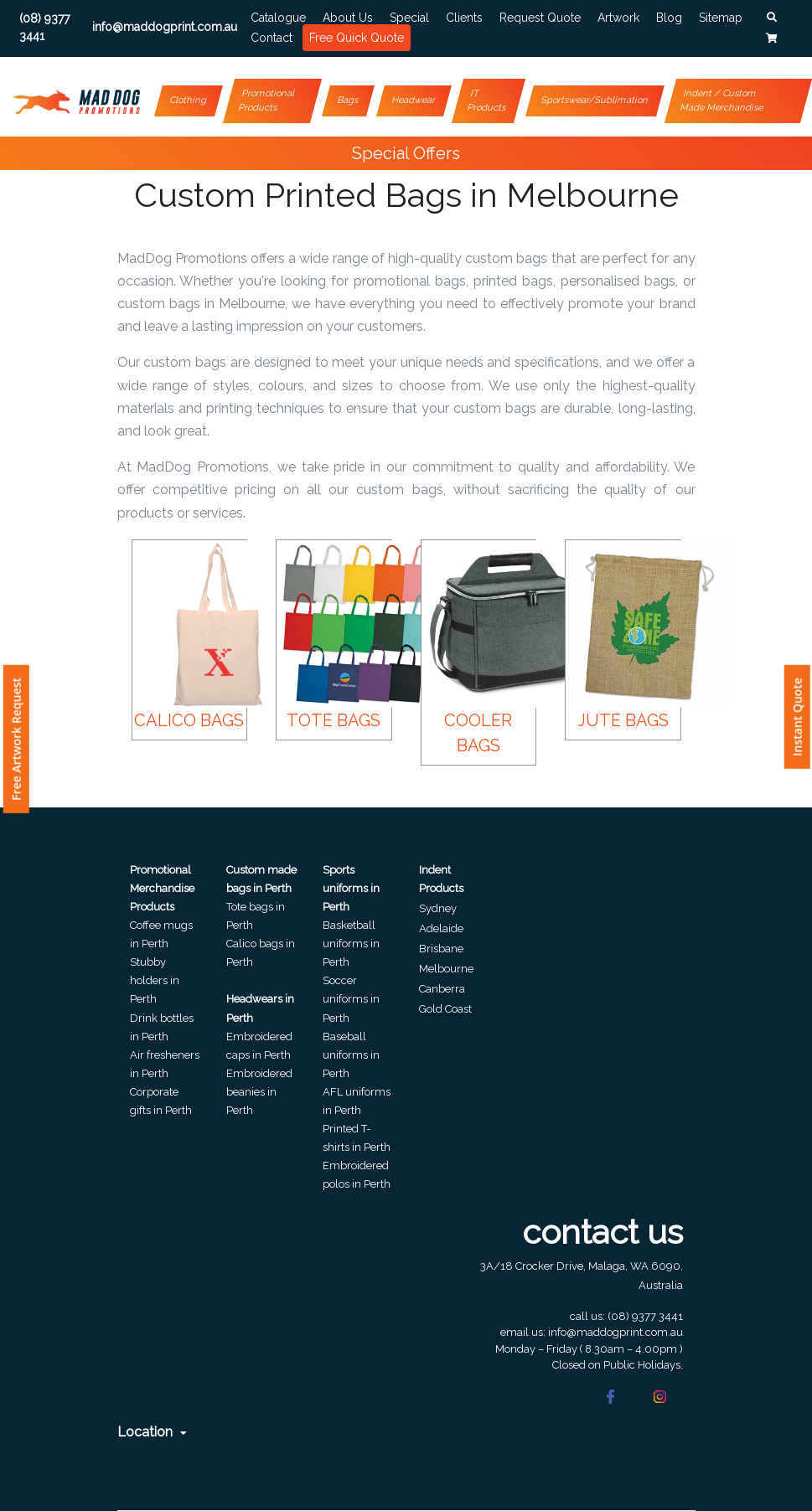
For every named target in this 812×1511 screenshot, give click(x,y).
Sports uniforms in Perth (351, 888)
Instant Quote (797, 717)
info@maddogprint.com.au (615, 1332)
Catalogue (278, 17)
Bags (347, 100)
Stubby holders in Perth (154, 980)
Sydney (438, 908)
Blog (669, 17)
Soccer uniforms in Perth (351, 999)
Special (409, 17)
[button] (772, 18)
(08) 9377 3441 (645, 1316)
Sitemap (720, 17)
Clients (464, 17)
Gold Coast (445, 1009)
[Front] (76, 96)
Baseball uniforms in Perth (351, 1055)
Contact (271, 37)
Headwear (413, 100)
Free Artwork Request (16, 739)
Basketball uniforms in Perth (351, 943)
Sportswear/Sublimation (594, 100)
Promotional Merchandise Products (162, 888)
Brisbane (441, 948)
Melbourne (446, 968)
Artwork (618, 17)
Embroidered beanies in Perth (259, 1091)
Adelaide (441, 928)
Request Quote (540, 17)
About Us (348, 17)
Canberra (442, 988)
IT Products (486, 100)
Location (152, 1432)
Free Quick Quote (356, 37)
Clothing (189, 100)
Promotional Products (267, 100)
